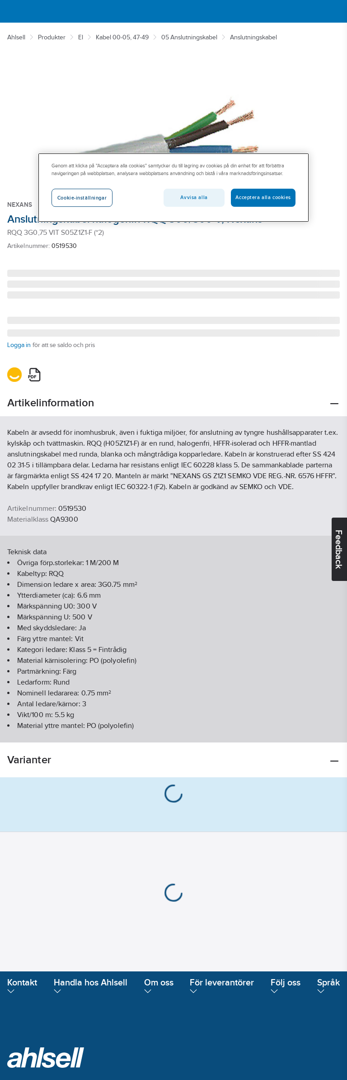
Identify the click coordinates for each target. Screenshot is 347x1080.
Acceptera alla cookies (263, 197)
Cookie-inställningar (82, 197)
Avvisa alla (193, 197)
